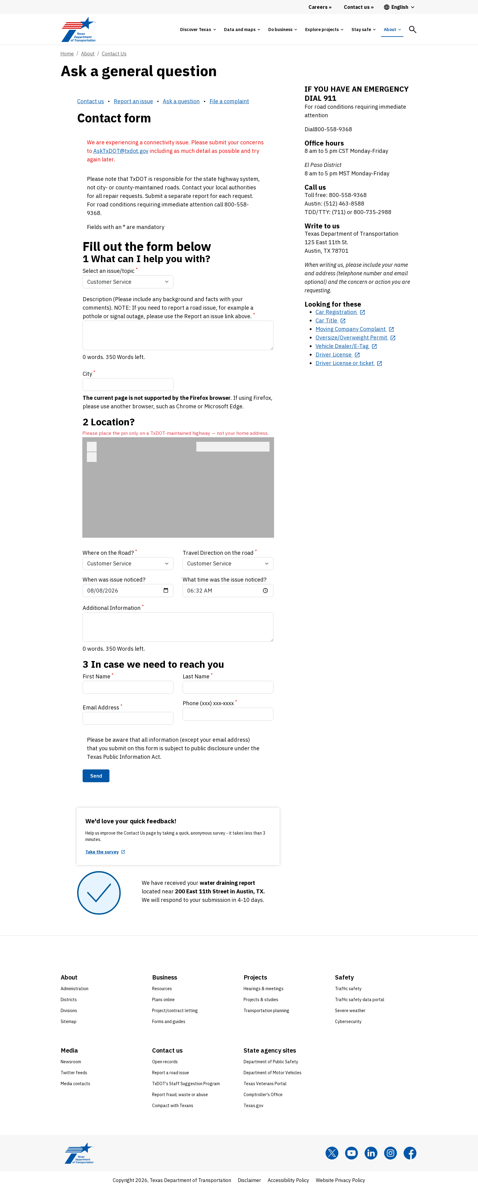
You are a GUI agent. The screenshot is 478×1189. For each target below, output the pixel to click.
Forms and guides (168, 1021)
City (89, 373)
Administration (74, 988)
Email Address (103, 707)
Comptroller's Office (263, 1094)
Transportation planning (266, 1010)
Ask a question (181, 101)
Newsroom (71, 1061)
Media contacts (75, 1083)
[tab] (197, 29)
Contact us (90, 101)
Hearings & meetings (264, 988)
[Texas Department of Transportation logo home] (78, 29)
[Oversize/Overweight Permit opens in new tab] (356, 337)
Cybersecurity (348, 1021)
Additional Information (113, 607)
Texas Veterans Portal (265, 1083)
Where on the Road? (110, 552)
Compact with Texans (172, 1105)
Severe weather (350, 1010)
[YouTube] (351, 1153)
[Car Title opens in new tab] (331, 320)
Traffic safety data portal (359, 999)
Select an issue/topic (110, 270)
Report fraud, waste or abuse (180, 1094)
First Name (98, 676)
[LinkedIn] (371, 1153)
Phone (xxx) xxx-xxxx (210, 703)
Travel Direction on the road (220, 552)
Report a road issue (170, 1072)
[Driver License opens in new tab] (338, 354)
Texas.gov (253, 1105)
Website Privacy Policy (340, 1180)
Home (67, 54)
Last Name (198, 676)
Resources (162, 988)
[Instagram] (390, 1153)
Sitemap (69, 1021)
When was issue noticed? (114, 579)
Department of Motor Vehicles (272, 1072)
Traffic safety (348, 988)
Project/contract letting (175, 1010)
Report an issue (133, 101)
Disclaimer (249, 1180)
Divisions (69, 1010)
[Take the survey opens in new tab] (105, 852)
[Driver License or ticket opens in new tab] (349, 363)
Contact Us (114, 54)
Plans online (163, 999)
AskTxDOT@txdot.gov (120, 150)
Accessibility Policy (288, 1180)
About (88, 54)
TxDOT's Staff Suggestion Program (186, 1083)
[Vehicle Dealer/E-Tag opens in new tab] (346, 346)
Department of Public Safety (271, 1061)
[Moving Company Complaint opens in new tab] (355, 328)
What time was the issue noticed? (224, 579)
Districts (69, 999)
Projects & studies (261, 999)
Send (96, 775)
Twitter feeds (74, 1072)
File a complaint (229, 101)
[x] (332, 1153)
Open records (165, 1061)
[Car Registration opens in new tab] (340, 311)
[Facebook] (410, 1153)
